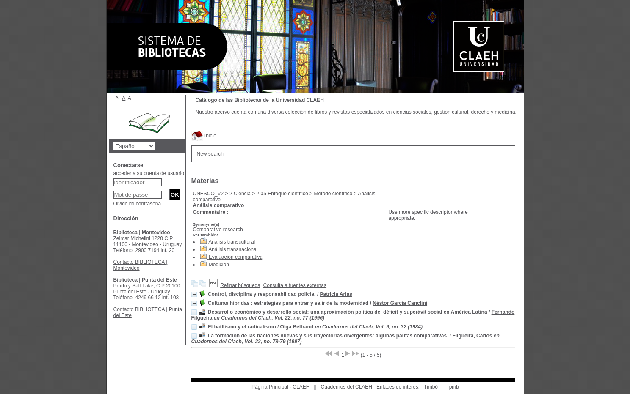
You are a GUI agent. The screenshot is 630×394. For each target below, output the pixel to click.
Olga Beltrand (297, 327)
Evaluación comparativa (235, 257)
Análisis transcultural (231, 242)
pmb (454, 387)
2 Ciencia (240, 194)
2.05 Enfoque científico (282, 194)
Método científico (333, 194)
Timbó (431, 387)
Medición (219, 265)
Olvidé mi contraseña (137, 204)
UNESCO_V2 (208, 194)
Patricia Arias (336, 294)
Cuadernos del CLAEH (346, 387)
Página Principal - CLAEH (280, 387)
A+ (131, 98)
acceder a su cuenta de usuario (148, 173)
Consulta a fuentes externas (294, 285)
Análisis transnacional (232, 249)
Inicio (203, 136)
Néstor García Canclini (400, 303)
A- (118, 97)
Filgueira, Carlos (472, 336)
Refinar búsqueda (240, 285)
